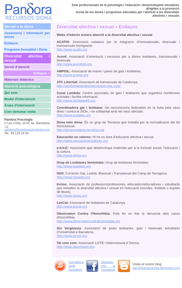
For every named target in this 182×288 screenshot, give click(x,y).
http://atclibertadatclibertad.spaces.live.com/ (89, 86)
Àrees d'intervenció (19, 105)
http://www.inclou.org (72, 195)
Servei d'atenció (16, 67)
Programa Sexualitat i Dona (25, 49)
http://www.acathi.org (72, 49)
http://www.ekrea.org (72, 155)
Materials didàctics (19, 79)
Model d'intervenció (19, 99)
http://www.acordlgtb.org (74, 64)
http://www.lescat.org (72, 206)
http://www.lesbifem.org (74, 166)
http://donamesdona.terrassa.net (80, 130)
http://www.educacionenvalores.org (82, 141)
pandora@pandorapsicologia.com (27, 129)
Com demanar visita (20, 112)
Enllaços (11, 43)
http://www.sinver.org (72, 236)
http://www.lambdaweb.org (76, 100)
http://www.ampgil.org (72, 75)
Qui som (10, 93)
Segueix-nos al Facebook (108, 266)
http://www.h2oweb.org (73, 177)
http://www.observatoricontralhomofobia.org (88, 221)
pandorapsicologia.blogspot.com (156, 268)
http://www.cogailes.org (74, 115)
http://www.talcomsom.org (76, 247)
